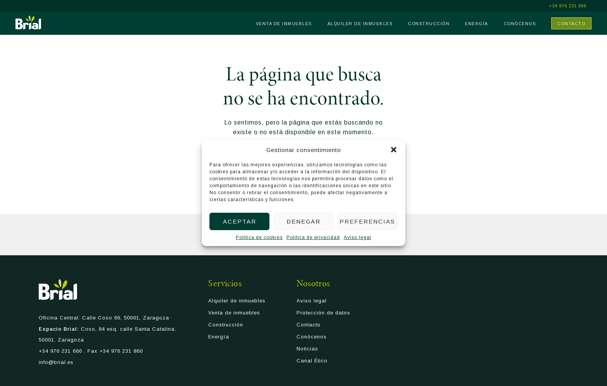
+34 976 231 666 (567, 6)
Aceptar (239, 221)
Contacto (571, 23)
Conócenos (520, 23)
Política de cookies (259, 237)
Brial (28, 22)
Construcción (428, 23)
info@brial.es (56, 363)
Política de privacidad (313, 237)
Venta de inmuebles (284, 23)
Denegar (303, 221)
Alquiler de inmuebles (360, 23)
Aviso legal (357, 237)
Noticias (307, 350)
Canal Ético (312, 362)
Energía (476, 23)
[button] (394, 150)
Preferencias (367, 221)
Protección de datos (323, 314)
